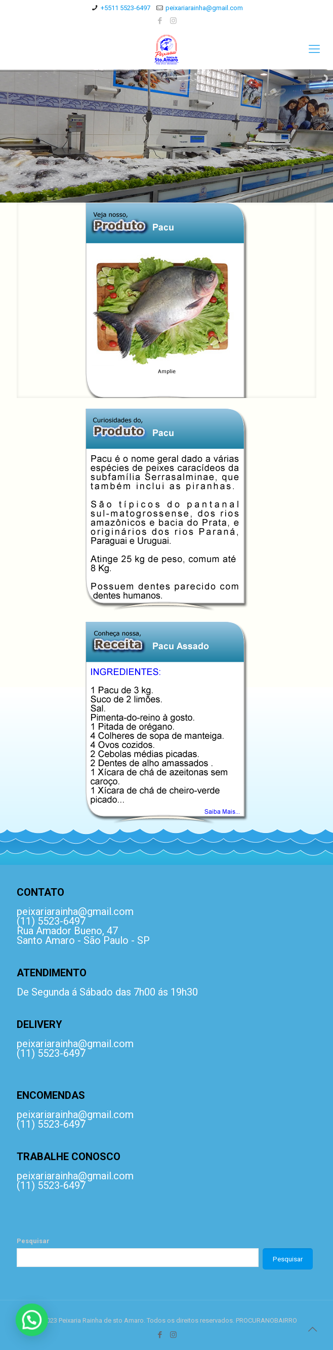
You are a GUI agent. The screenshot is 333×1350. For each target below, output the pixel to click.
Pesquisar (33, 1241)
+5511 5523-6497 (125, 8)
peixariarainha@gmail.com (204, 8)
